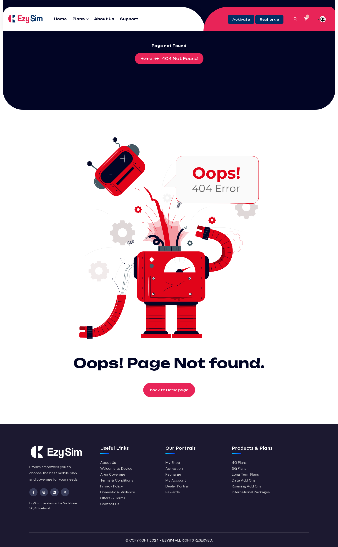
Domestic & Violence (117, 492)
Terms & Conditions (116, 480)
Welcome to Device (116, 468)
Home (60, 19)
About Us (104, 19)
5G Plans (239, 468)
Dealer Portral (176, 486)
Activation (174, 468)
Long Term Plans (245, 474)
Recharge (269, 19)
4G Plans (239, 462)
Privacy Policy (111, 486)
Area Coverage (112, 474)
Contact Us (109, 504)
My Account (175, 480)
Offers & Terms (112, 498)
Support (129, 19)
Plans (79, 19)
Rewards (172, 492)
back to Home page (169, 390)
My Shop (172, 462)
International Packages (251, 492)
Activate (241, 19)
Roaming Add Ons (246, 486)
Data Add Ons (243, 480)
